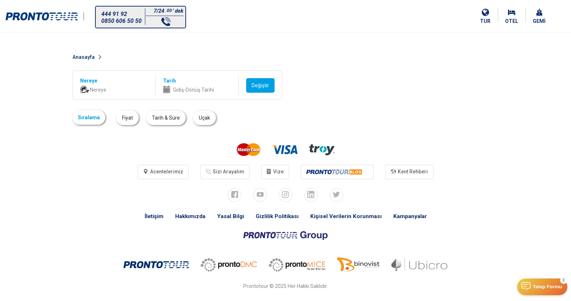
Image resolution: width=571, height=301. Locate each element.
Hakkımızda (187, 216)
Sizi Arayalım (224, 172)
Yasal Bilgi (229, 216)
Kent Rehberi (411, 172)
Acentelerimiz (161, 172)
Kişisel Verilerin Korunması (348, 216)
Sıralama (89, 117)
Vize (275, 172)
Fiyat (127, 118)
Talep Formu (547, 286)
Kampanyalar (414, 216)
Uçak (204, 118)
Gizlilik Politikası (276, 216)
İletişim (150, 216)
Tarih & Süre (166, 118)
